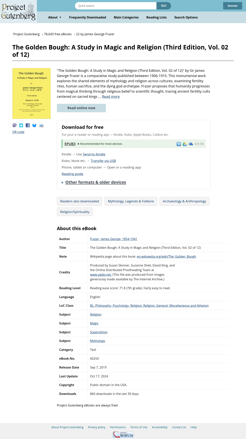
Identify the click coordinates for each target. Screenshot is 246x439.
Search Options (186, 17)
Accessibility (160, 427)
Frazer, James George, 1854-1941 (113, 239)
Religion (95, 314)
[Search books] (115, 5)
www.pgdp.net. (101, 274)
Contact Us (179, 427)
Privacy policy (97, 427)
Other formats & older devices (95, 182)
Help (194, 427)
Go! (163, 5)
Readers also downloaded (79, 201)
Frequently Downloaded (87, 17)
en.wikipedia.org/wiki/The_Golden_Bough (166, 256)
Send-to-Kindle (94, 154)
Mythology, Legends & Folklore (131, 201)
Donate (233, 6)
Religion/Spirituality (74, 211)
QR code (18, 132)
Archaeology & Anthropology (184, 201)
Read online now (81, 108)
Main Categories (126, 17)
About (55, 17)
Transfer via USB (103, 160)
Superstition (99, 332)
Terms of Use (138, 427)
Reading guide (72, 174)
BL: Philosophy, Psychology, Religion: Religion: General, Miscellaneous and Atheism (149, 305)
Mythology (97, 341)
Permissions (118, 427)
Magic (94, 323)
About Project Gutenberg (67, 427)
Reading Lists (156, 17)
